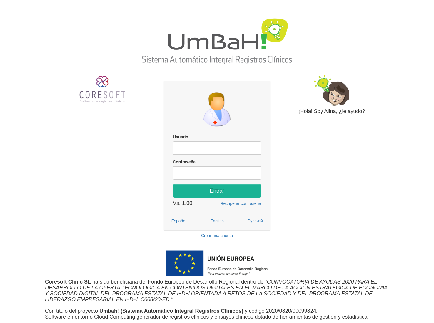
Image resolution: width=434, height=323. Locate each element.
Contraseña (184, 162)
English (217, 220)
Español (178, 220)
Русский (255, 220)
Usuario (180, 137)
